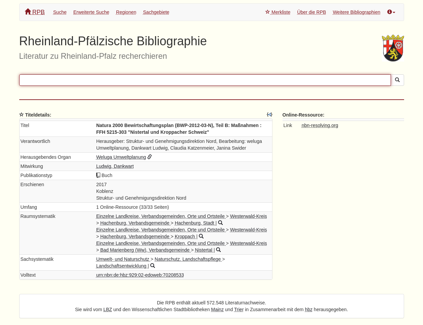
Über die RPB (311, 12)
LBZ (107, 309)
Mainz (217, 309)
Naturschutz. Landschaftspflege (188, 259)
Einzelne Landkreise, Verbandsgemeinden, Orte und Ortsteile (161, 216)
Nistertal (204, 250)
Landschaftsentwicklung (122, 266)
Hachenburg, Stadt (195, 223)
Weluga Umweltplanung (121, 157)
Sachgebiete (156, 12)
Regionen (126, 12)
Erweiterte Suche (91, 12)
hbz (309, 309)
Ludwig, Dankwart (115, 166)
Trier (239, 309)
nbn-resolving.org (320, 125)
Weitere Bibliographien (356, 12)
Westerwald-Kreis (248, 216)
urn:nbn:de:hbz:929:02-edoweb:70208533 (140, 275)
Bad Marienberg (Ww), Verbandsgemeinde (145, 250)
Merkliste (277, 12)
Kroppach (185, 236)
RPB (35, 12)
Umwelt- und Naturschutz (123, 259)
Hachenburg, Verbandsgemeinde (135, 223)
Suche (60, 12)
